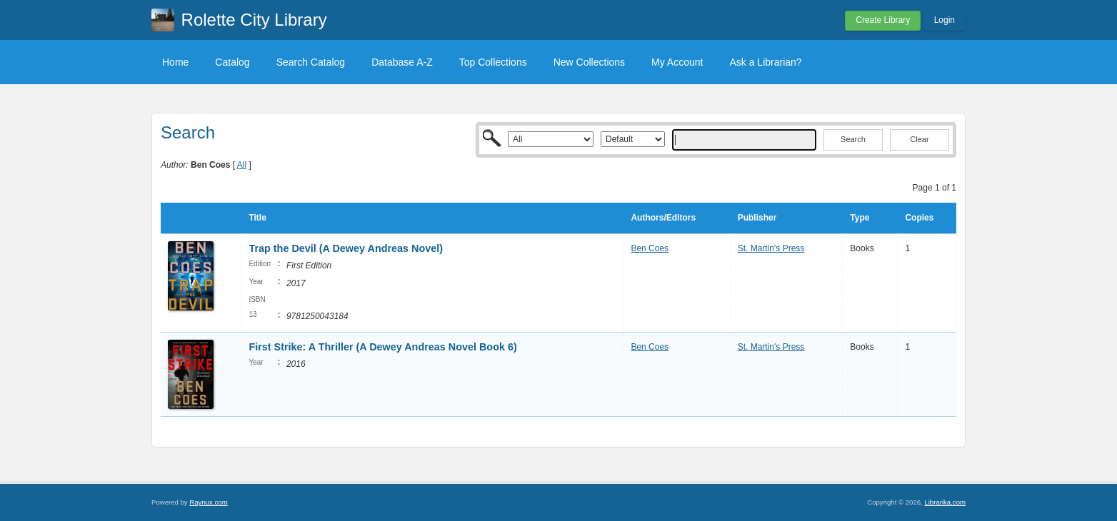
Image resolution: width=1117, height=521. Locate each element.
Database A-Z (402, 62)
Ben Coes (649, 248)
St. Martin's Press (771, 248)
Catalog (232, 62)
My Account (677, 62)
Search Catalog (311, 62)
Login (944, 20)
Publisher (757, 218)
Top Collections (493, 62)
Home (175, 62)
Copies (919, 218)
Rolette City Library (254, 19)
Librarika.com (945, 502)
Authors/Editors (663, 218)
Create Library (883, 20)
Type (859, 218)
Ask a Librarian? (765, 62)
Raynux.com (208, 502)
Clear (919, 139)
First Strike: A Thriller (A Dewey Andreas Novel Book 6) (382, 347)
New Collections (589, 62)
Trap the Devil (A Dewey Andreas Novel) (346, 248)
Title (257, 218)
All (241, 165)
